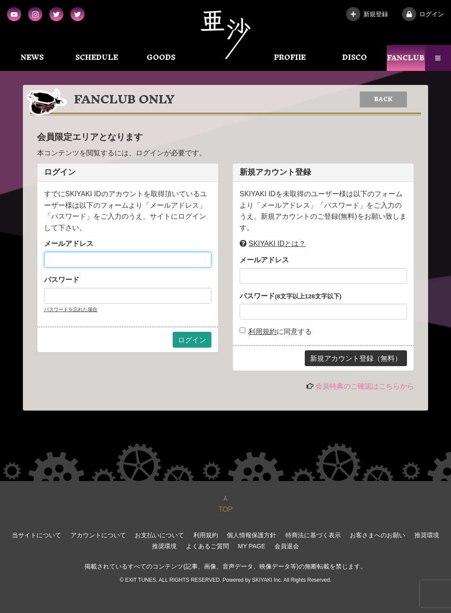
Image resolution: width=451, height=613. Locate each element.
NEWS (32, 57)
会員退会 (286, 546)
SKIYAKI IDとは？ (277, 243)
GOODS (161, 57)
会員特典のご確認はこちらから (364, 386)
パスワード (61, 279)
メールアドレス (68, 243)
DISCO (354, 57)
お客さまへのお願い (377, 535)
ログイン (423, 14)
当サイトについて (36, 535)
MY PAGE (252, 546)
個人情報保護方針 (251, 535)
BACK (383, 99)
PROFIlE (290, 57)
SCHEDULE (96, 57)
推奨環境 (426, 535)
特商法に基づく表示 (313, 535)
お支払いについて (159, 535)
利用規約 (262, 331)
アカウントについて (98, 535)
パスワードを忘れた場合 (70, 309)
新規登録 (367, 14)
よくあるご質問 (207, 546)
